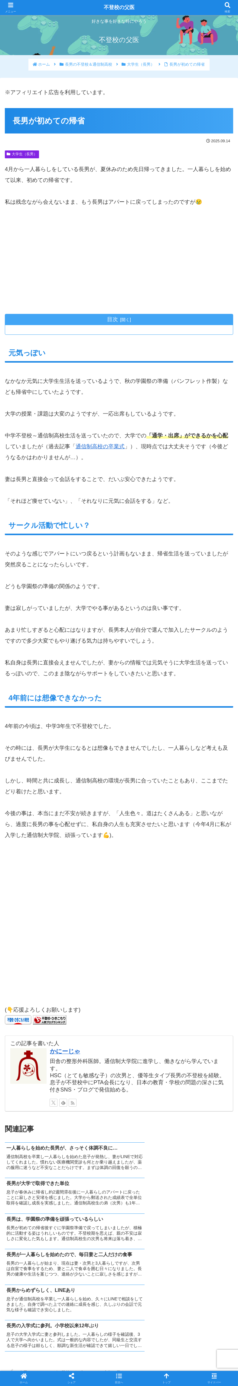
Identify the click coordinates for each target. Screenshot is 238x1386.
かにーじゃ (65, 1051)
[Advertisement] (119, 260)
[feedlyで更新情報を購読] (63, 1103)
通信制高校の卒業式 (100, 447)
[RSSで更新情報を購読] (73, 1103)
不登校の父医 (119, 8)
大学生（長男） (22, 154)
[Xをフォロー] (53, 1103)
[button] (119, 1378)
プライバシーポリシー (119, 1366)
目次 (112, 319)
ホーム (41, 1366)
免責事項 (196, 1366)
